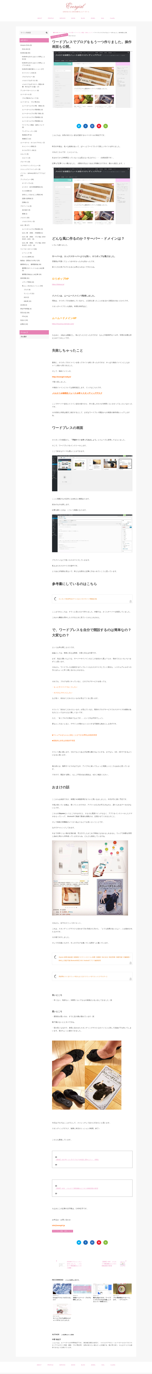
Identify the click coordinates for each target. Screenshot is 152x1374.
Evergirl (75, 1371)
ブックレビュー (27, 179)
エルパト (26, 158)
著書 (24, 214)
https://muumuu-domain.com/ (63, 324)
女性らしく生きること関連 (32, 194)
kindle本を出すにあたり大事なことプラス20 (33, 64)
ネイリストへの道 (29, 73)
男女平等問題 (25, 309)
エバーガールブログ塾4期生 (32, 229)
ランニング (29, 293)
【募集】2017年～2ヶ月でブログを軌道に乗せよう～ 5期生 (77, 1160)
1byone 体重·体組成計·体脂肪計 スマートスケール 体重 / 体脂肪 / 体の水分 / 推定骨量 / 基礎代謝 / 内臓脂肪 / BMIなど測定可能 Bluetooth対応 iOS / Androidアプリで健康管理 (94, 959)
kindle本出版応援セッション (33, 69)
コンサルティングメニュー (30, 165)
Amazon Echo (26, 45)
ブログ (27, 289)
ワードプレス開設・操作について (60, 36)
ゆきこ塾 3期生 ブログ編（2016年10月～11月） (33, 244)
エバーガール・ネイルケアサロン (32, 142)
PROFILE (51, 18)
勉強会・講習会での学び (30, 260)
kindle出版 (25, 53)
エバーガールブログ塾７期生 (32, 113)
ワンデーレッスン (29, 131)
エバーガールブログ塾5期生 (32, 109)
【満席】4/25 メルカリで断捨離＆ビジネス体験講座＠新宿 (76, 1189)
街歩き (24, 320)
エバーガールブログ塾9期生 (32, 121)
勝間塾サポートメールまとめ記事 (33, 269)
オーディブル (27, 183)
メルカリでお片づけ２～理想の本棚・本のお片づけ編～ (33, 85)
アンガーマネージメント (29, 90)
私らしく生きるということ (32, 286)
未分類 (23, 305)
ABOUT (39, 18)
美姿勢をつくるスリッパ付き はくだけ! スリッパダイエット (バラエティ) (83, 977)
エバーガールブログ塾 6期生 (33, 106)
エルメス (24, 154)
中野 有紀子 (56, 1341)
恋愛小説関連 (27, 198)
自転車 (27, 301)
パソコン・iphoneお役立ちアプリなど (32, 174)
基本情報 (24, 278)
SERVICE (62, 18)
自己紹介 (26, 210)
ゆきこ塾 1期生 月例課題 (32, 233)
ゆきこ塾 (24, 225)
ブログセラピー (28, 77)
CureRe (112, 18)
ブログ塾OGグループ (30, 98)
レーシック (27, 253)
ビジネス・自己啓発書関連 (32, 187)
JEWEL (93, 18)
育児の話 (24, 312)
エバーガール (25, 94)
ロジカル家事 (28, 257)
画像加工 (26, 139)
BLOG (83, 18)
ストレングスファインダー (30, 169)
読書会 (25, 202)
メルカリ (24, 217)
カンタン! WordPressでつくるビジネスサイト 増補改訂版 (78, 599)
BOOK (73, 18)
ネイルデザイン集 (29, 150)
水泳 (26, 297)
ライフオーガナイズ (28, 249)
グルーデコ (25, 162)
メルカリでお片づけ (30, 80)
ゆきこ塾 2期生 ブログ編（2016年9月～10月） (33, 238)
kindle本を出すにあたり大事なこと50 (33, 58)
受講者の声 (27, 135)
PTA (25, 316)
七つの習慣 (27, 191)
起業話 (24, 324)
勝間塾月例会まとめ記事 (31, 274)
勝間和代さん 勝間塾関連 (30, 264)
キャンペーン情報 (29, 146)
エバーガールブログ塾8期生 (32, 117)
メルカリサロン (28, 221)
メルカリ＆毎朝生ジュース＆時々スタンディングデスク (77, 394)
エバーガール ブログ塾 (30, 102)
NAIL (102, 18)
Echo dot (26, 49)
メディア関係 (28, 282)
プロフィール (25, 206)
